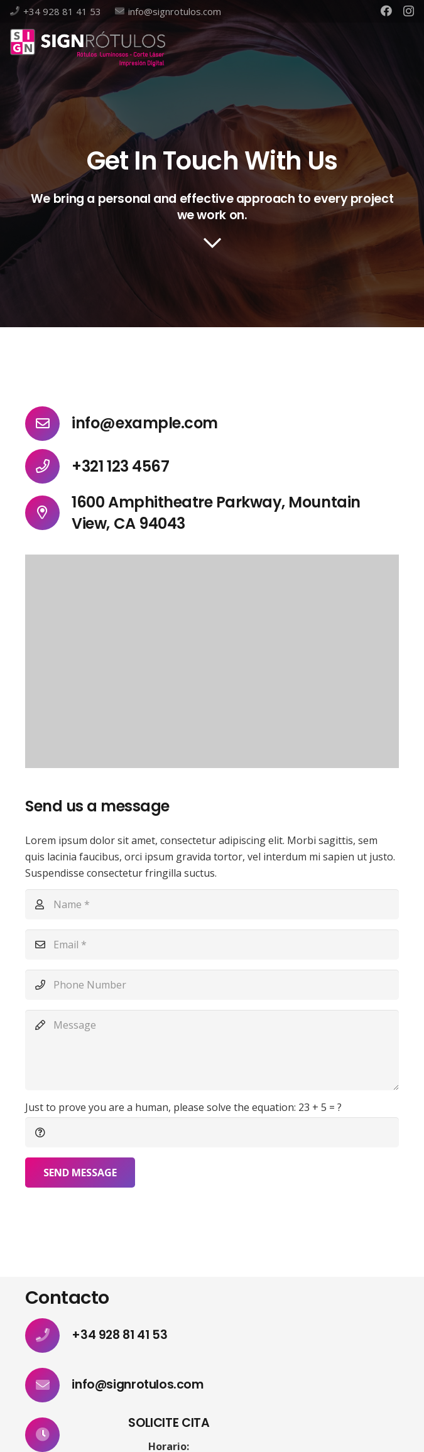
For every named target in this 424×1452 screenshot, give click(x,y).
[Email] (212, 944)
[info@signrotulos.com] (48, 1385)
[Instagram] (408, 11)
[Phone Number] (212, 985)
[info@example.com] (48, 423)
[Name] (212, 904)
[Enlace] (87, 48)
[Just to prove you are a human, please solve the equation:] (212, 1132)
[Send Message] (80, 1172)
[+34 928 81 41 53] (48, 1335)
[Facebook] (386, 10)
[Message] (212, 1050)
